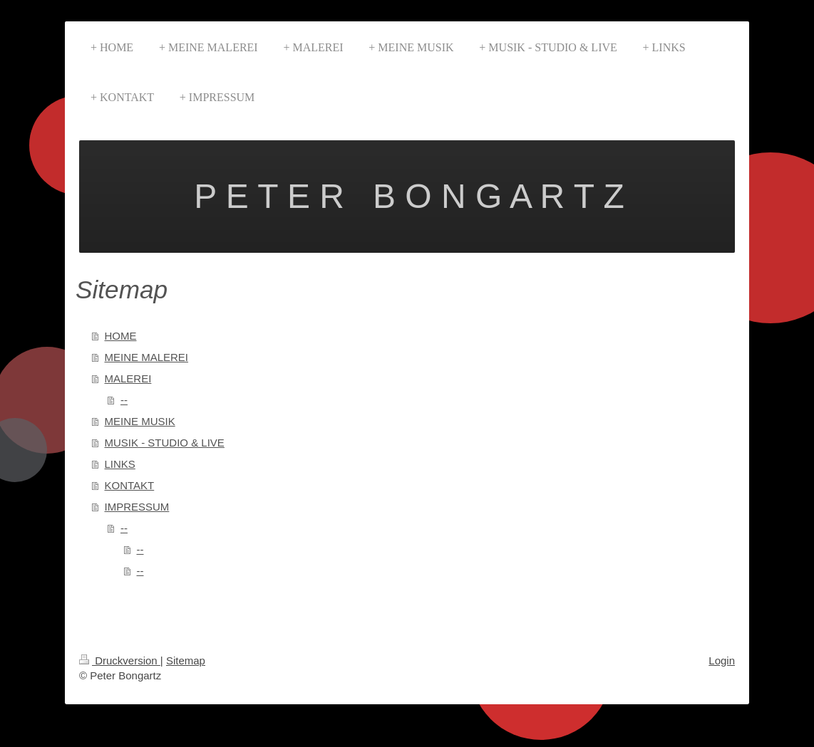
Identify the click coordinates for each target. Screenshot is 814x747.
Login (722, 660)
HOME (121, 336)
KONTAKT (130, 485)
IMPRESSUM (137, 507)
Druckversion (119, 660)
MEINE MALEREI (147, 357)
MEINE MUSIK (140, 421)
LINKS (120, 464)
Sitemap (185, 660)
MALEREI (128, 378)
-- (124, 400)
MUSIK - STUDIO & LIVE (165, 443)
